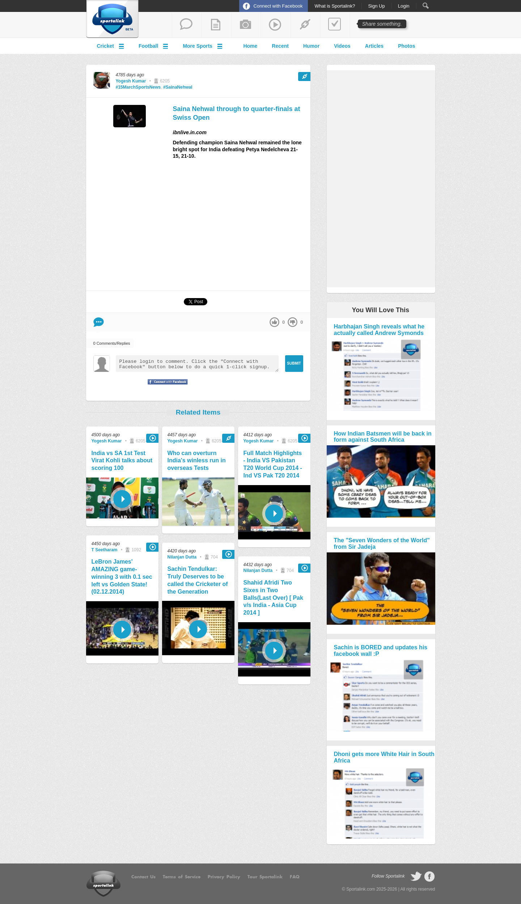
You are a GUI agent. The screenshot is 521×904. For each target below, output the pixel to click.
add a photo (245, 25)
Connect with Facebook (278, 6)
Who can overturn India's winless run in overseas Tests (197, 460)
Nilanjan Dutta (182, 557)
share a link (305, 25)
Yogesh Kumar (131, 81)
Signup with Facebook (165, 386)
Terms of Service (181, 877)
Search (426, 6)
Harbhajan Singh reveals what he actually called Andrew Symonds (379, 329)
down (292, 322)
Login (404, 6)
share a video (275, 25)
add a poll (335, 25)
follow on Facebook (429, 876)
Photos (406, 46)
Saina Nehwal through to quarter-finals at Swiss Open (236, 113)
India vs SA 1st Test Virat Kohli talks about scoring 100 (122, 460)
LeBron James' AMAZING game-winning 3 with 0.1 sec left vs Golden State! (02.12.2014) (122, 577)
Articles (374, 46)
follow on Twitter (416, 876)
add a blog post (216, 25)
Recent (280, 46)
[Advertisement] (241, 228)
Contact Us (143, 877)
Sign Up (376, 6)
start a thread (186, 25)
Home (250, 46)
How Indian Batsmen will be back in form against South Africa (383, 436)
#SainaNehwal (177, 87)
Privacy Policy (224, 877)
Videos (342, 46)
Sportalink (112, 19)
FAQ (295, 877)
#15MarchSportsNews (138, 87)
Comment (98, 322)
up (274, 322)
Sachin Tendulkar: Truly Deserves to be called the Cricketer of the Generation (198, 580)
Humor (311, 46)
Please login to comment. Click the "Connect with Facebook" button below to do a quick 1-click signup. (197, 363)
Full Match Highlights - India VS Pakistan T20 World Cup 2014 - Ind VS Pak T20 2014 (272, 464)
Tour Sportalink (265, 877)
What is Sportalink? (334, 6)
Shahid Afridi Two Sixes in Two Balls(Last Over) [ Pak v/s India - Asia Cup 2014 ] (273, 598)
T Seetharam (105, 549)
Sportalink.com (360, 889)
